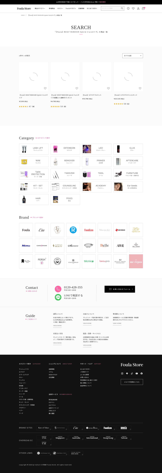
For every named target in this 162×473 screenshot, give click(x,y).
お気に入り (52, 411)
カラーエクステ (24, 375)
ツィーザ (22, 394)
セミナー (60, 8)
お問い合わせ (84, 377)
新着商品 (52, 8)
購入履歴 (51, 413)
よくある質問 (84, 375)
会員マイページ (54, 408)
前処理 (21, 386)
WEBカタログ (53, 375)
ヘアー (21, 410)
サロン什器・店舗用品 (26, 399)
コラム (51, 372)
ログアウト (52, 405)
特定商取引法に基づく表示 (88, 380)
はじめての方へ (92, 8)
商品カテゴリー (40, 8)
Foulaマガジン (71, 8)
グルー (21, 377)
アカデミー (22, 408)
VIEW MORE (57, 325)
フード (21, 413)
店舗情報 (81, 8)
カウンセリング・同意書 (27, 405)
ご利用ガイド (84, 372)
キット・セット (24, 402)
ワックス (22, 380)
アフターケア (23, 388)
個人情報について (86, 383)
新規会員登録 (53, 400)
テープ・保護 (23, 391)
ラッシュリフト (24, 369)
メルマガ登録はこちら (132, 382)
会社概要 (51, 377)
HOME (23, 15)
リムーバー (22, 383)
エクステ (22, 372)
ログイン (51, 402)
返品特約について (86, 386)
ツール (21, 397)
